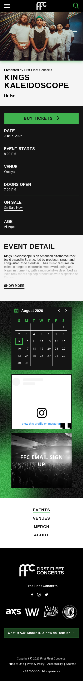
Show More (14, 285)
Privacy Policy (36, 663)
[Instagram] (38, 595)
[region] (41, 338)
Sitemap (71, 663)
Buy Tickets (38, 118)
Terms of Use (15, 663)
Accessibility (55, 663)
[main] (41, 255)
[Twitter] (46, 595)
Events (41, 510)
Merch (41, 527)
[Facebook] (32, 595)
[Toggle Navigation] (6, 6)
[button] (59, 310)
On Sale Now (13, 207)
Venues (41, 518)
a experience (41, 671)
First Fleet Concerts (41, 6)
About (41, 535)
